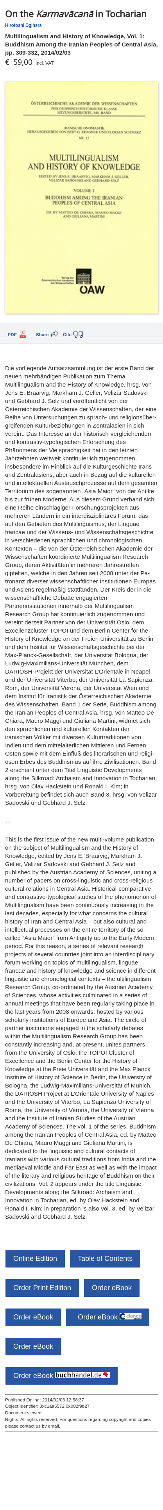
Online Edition (35, 1258)
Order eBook (112, 1288)
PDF (12, 334)
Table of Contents (105, 1258)
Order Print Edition (42, 1288)
